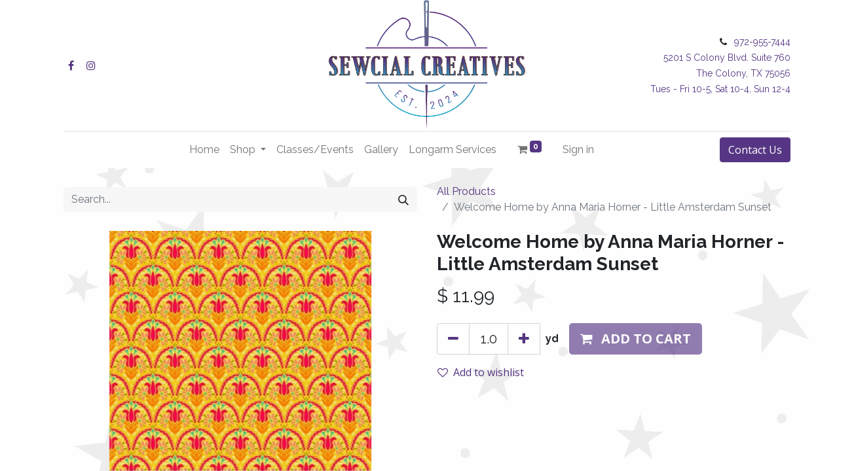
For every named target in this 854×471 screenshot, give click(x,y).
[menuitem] (204, 150)
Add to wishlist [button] (480, 372)
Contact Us (755, 150)
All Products (466, 191)
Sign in (578, 149)
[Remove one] (453, 339)
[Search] (403, 199)
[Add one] (524, 339)
